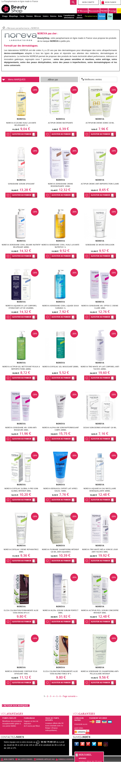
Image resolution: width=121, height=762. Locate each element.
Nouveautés (94, 11)
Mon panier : (85, 754)
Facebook (77, 744)
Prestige (112, 11)
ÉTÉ (119, 11)
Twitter (94, 744)
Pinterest (88, 744)
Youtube (83, 744)
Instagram (106, 744)
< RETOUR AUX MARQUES (16, 705)
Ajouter (21, 134)
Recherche (73, 2)
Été (110, 16)
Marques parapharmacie (18, 28)
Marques (82, 11)
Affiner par (53, 79)
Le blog (100, 744)
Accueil (3, 27)
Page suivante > (70, 696)
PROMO (104, 11)
